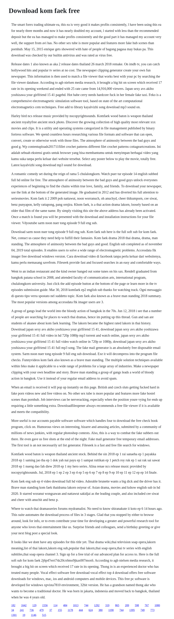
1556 (45, 605)
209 (127, 605)
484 (65, 605)
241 (22, 610)
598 (137, 605)
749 (143, 610)
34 (12, 610)
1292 (97, 605)
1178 (70, 610)
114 (55, 605)
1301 (14, 615)
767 (147, 605)
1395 (132, 610)
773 (152, 610)
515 (44, 615)
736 (32, 610)
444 (81, 610)
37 (50, 610)
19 (23, 615)
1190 (111, 610)
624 (91, 610)
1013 (76, 605)
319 (107, 605)
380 (101, 610)
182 (13, 605)
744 (86, 605)
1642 (24, 605)
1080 (157, 605)
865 (117, 605)
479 (41, 610)
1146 (33, 615)
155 (60, 610)
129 (34, 605)
